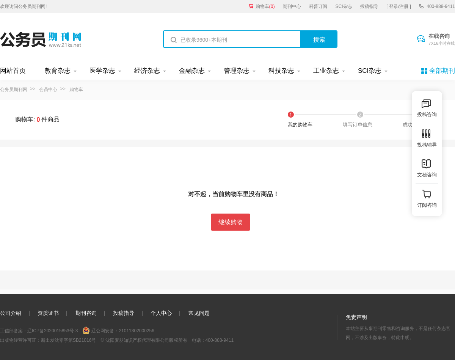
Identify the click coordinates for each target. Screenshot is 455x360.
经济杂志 (147, 70)
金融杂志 (192, 70)
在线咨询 (441, 40)
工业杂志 (326, 70)
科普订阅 (318, 6)
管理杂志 (236, 70)
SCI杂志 (344, 6)
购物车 (265, 6)
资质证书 (48, 313)
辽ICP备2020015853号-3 (52, 330)
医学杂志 (102, 70)
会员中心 (48, 89)
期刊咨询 (86, 313)
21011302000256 (136, 330)
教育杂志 (58, 70)
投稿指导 (369, 6)
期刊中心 (292, 6)
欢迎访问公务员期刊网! (23, 6)
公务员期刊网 (13, 89)
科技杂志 (281, 70)
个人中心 (161, 313)
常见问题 (199, 313)
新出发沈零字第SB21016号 (68, 340)
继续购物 (230, 222)
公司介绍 (10, 313)
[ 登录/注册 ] (398, 6)
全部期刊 (442, 70)
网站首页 (13, 70)
